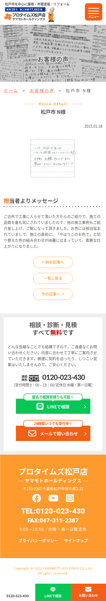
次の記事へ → (53, 294)
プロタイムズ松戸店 (53, 477)
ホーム (11, 91)
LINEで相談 (53, 404)
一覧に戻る (53, 278)
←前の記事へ (53, 262)
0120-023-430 (63, 377)
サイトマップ (76, 541)
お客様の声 (42, 91)
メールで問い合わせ (53, 431)
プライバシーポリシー (38, 541)
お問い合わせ (88, 595)
